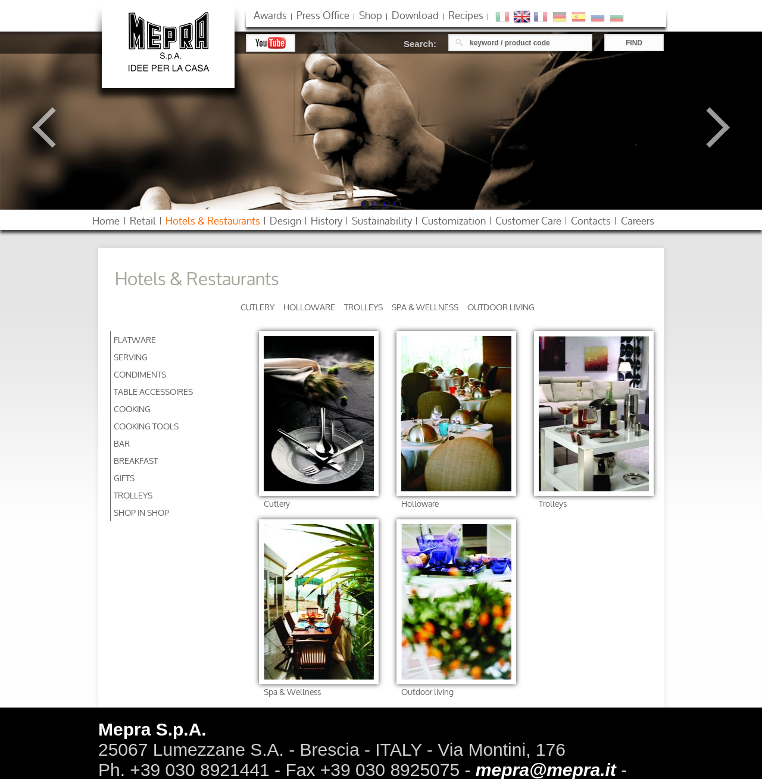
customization (453, 220)
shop (370, 15)
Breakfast (136, 460)
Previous (52, 127)
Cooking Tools (146, 426)
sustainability (382, 220)
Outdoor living (501, 307)
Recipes (465, 15)
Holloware (309, 307)
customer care (528, 220)
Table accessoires (153, 391)
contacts (591, 220)
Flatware (135, 339)
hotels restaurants (212, 220)
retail (143, 220)
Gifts (124, 478)
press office (322, 15)
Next (709, 127)
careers (637, 220)
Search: (420, 44)
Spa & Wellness (425, 307)
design (285, 220)
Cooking (132, 408)
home (106, 220)
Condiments (140, 374)
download (415, 15)
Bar (122, 443)
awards (270, 15)
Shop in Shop (141, 512)
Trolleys (363, 307)
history (326, 220)
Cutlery (257, 307)
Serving (131, 357)
